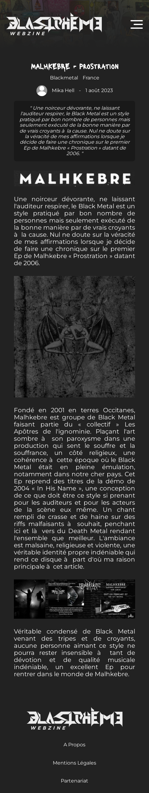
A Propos (74, 745)
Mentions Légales (74, 763)
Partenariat (74, 781)
